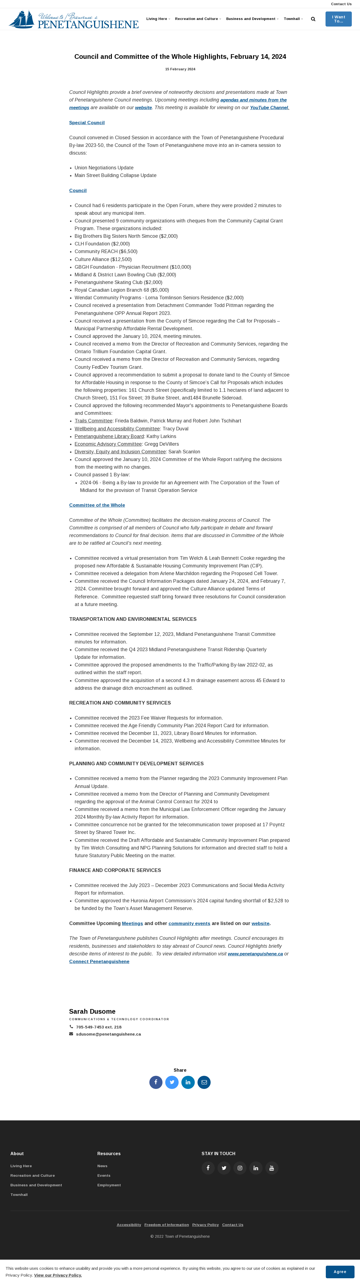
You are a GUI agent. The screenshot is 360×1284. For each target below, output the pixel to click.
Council (78, 198)
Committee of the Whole (98, 512)
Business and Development (252, 19)
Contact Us (341, 4)
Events (104, 1184)
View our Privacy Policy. (58, 1275)
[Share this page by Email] (205, 1090)
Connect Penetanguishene (106, 969)
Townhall (293, 19)
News (102, 1174)
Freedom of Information (166, 1233)
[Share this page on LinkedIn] (188, 1090)
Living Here (158, 19)
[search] (314, 19)
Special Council (87, 130)
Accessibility (128, 1233)
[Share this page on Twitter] (172, 1090)
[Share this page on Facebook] (155, 1090)
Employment (109, 1193)
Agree (339, 1271)
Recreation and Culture (197, 19)
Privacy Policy (206, 1233)
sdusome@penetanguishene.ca (110, 1041)
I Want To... (339, 19)
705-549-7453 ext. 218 (99, 1034)
